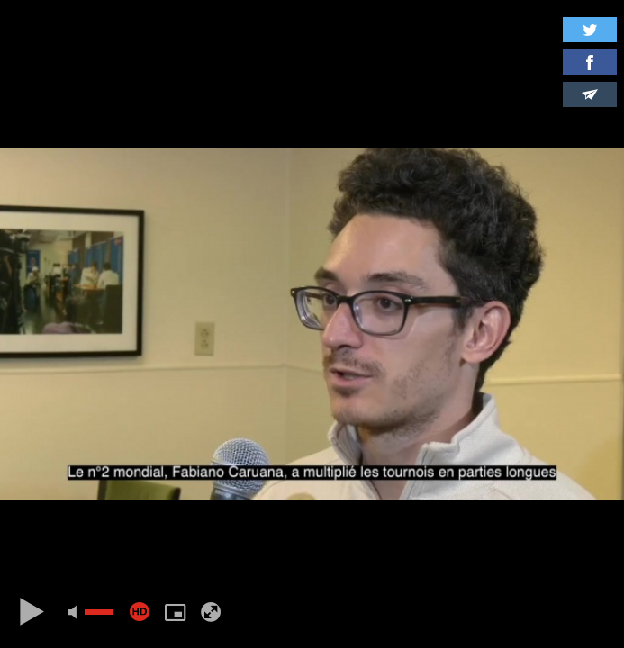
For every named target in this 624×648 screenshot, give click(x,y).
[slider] (99, 612)
